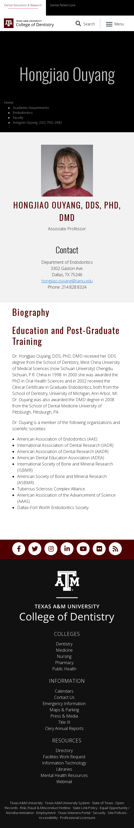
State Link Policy (85, 807)
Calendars (64, 691)
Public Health (64, 669)
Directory (64, 750)
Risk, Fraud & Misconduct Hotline (45, 807)
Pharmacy (64, 662)
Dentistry (64, 644)
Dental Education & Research (23, 5)
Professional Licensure (77, 817)
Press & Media (64, 716)
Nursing (64, 656)
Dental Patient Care (62, 5)
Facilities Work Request (64, 757)
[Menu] (115, 24)
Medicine (64, 650)
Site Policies (117, 812)
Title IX (64, 722)
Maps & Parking (64, 710)
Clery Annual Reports (64, 728)
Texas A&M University (26, 803)
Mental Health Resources (64, 775)
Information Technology (64, 763)
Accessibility (48, 817)
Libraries (64, 769)
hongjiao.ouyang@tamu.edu (67, 281)
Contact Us (64, 697)
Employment (46, 812)
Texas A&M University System (67, 803)
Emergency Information (64, 703)
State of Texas (102, 803)
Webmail (64, 781)
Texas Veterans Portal (74, 812)
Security (99, 812)
